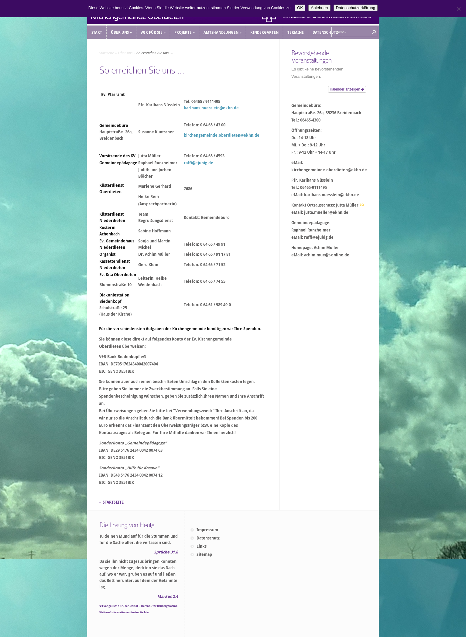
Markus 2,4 (167, 596)
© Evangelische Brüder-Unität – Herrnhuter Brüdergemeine (138, 606)
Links (202, 546)
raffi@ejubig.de (198, 163)
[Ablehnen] (458, 9)
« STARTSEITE (112, 502)
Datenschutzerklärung (355, 7)
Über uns (125, 52)
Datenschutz (208, 538)
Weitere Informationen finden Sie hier (124, 612)
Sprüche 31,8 (166, 552)
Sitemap (204, 554)
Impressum (207, 530)
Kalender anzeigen (347, 89)
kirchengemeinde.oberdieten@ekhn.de (221, 135)
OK (300, 7)
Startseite (106, 52)
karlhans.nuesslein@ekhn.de (211, 108)
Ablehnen (319, 7)
